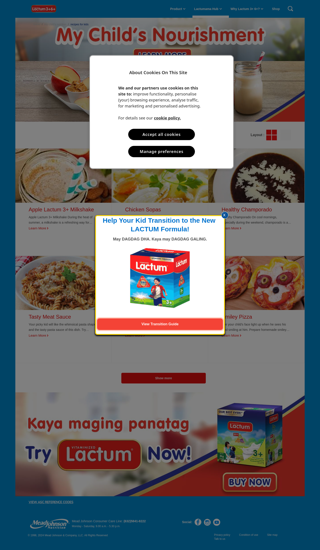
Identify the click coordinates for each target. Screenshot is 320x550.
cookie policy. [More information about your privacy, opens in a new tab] (167, 118)
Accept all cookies (161, 134)
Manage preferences (161, 151)
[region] (161, 112)
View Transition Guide (160, 324)
